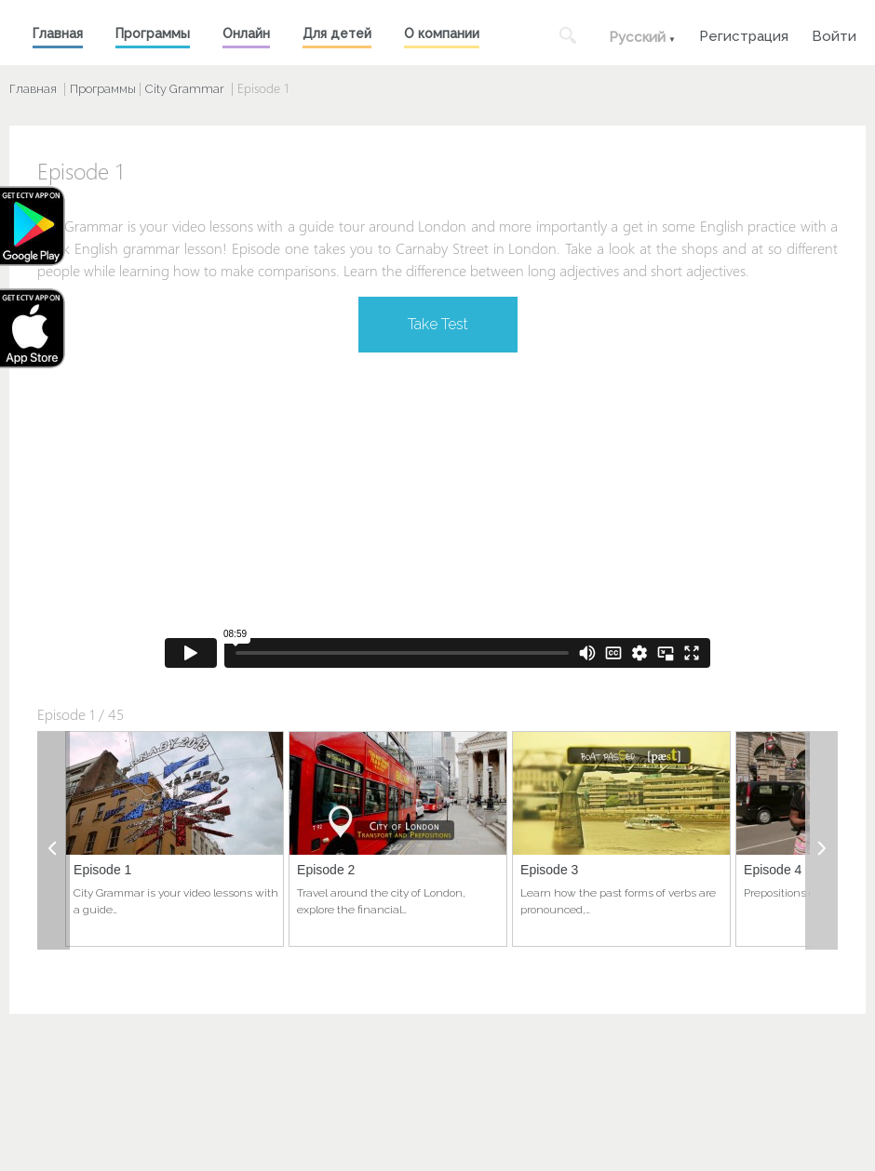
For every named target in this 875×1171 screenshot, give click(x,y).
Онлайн (246, 33)
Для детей (337, 33)
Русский (637, 37)
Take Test (438, 324)
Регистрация (743, 34)
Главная (58, 33)
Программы (152, 33)
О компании (441, 33)
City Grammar (184, 89)
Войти (834, 34)
